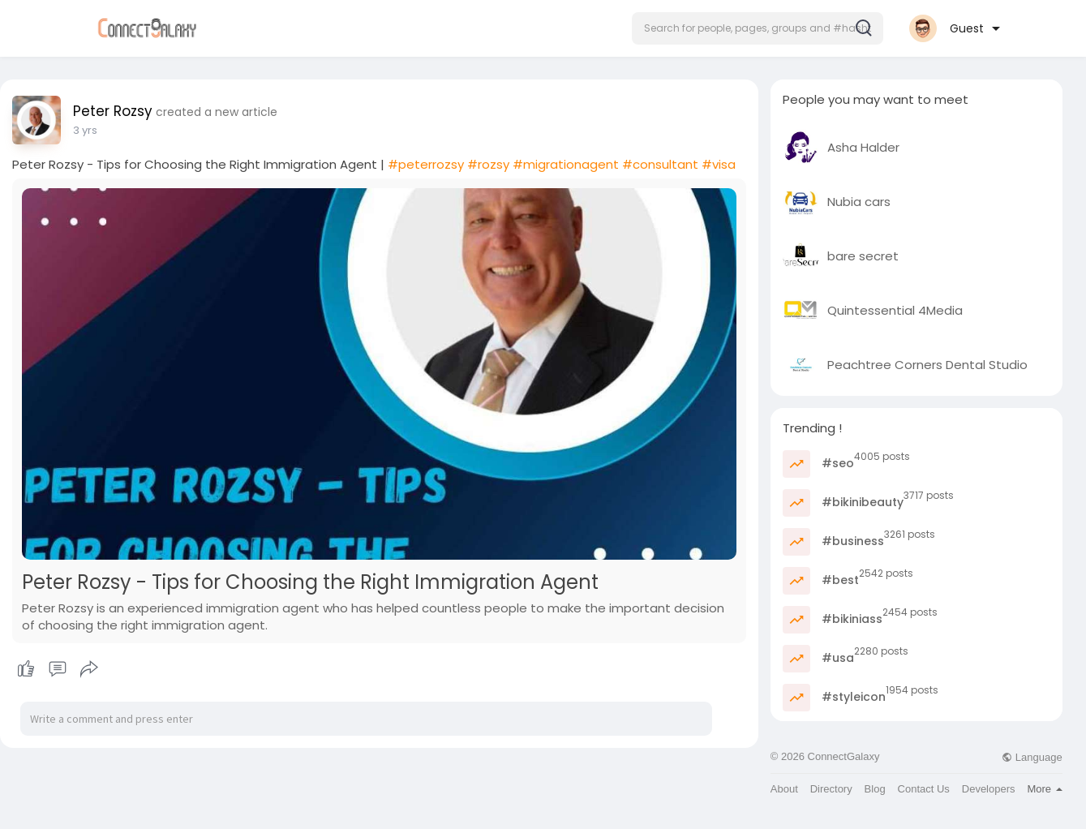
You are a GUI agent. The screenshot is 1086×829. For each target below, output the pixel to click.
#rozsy (488, 164)
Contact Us (924, 789)
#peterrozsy (426, 164)
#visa (719, 164)
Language (1032, 757)
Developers (988, 789)
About (784, 789)
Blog (875, 789)
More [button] (1044, 789)
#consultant (660, 164)
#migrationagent (566, 164)
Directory (831, 789)
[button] (757, 28)
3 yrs (85, 130)
